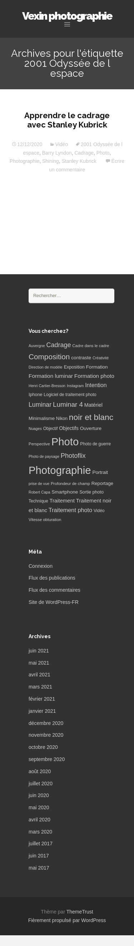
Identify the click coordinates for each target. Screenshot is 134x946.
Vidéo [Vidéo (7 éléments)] (99, 510)
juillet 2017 (41, 843)
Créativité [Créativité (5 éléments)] (101, 358)
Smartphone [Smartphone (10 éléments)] (64, 492)
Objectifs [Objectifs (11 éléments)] (69, 428)
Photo (103, 153)
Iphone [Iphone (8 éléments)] (35, 394)
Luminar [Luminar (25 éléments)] (40, 404)
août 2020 (40, 771)
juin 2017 (39, 856)
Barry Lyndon (57, 153)
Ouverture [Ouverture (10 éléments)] (90, 428)
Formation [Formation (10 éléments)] (97, 367)
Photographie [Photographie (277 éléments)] (60, 470)
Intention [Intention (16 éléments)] (95, 385)
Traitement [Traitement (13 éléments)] (62, 501)
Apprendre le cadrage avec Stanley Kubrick (67, 120)
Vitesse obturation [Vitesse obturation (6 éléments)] (45, 519)
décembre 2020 (46, 723)
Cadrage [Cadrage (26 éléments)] (58, 345)
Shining (50, 161)
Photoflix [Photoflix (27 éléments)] (73, 455)
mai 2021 (39, 663)
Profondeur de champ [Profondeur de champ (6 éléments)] (70, 483)
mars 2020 (40, 832)
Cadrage (84, 153)
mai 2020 (39, 807)
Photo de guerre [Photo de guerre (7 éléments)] (95, 443)
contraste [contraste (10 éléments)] (81, 357)
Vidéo (61, 144)
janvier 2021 (42, 711)
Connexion (41, 566)
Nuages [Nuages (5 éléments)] (35, 428)
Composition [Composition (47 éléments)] (49, 356)
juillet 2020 (41, 783)
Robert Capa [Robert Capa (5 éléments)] (39, 492)
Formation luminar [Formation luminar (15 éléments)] (51, 376)
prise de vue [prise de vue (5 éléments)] (39, 483)
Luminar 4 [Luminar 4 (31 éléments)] (68, 404)
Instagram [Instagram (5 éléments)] (75, 386)
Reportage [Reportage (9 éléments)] (102, 483)
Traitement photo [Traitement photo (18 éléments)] (70, 510)
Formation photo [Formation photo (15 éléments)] (94, 376)
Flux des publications (52, 578)
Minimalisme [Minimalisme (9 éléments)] (42, 418)
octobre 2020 (43, 747)
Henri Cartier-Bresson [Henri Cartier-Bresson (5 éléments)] (47, 386)
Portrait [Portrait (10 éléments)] (100, 472)
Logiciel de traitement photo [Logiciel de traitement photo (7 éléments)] (70, 394)
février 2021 (42, 699)
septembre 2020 (47, 759)
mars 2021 (40, 687)
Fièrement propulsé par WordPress (67, 920)
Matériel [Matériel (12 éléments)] (93, 405)
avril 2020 (39, 819)
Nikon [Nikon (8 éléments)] (62, 418)
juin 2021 (39, 651)
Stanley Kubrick (78, 161)
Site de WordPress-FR (54, 602)
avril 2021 (39, 674)
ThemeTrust (79, 912)
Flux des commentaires (54, 590)
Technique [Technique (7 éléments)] (38, 501)
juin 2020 (39, 795)
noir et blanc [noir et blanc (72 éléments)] (91, 417)
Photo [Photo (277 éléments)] (65, 441)
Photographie (24, 161)
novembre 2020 (46, 735)
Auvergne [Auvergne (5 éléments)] (37, 346)
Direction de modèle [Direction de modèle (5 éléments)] (46, 367)
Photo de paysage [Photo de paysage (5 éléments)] (44, 456)
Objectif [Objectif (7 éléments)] (50, 428)
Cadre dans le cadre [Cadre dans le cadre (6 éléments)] (90, 346)
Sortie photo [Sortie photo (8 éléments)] (91, 492)
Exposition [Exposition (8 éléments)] (74, 367)
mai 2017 (39, 868)
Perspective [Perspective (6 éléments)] (39, 444)
